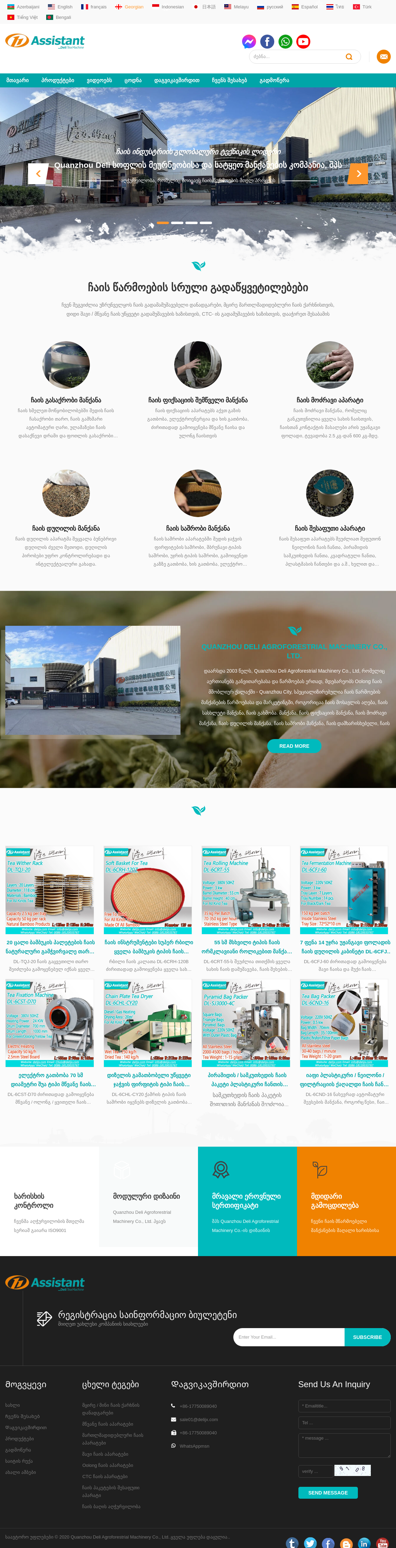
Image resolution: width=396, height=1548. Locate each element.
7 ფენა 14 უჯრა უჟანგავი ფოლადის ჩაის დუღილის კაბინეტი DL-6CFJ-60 (345, 934)
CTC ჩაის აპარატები (105, 1466)
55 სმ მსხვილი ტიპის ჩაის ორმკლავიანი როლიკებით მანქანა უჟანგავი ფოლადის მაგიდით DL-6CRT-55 (246, 934)
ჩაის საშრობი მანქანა (198, 513)
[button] (38, 158)
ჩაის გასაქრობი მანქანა (66, 385)
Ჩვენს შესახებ (229, 65)
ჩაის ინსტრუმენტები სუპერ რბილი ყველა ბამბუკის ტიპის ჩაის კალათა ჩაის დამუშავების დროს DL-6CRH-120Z (149, 934)
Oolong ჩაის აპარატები (107, 1454)
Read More (295, 731)
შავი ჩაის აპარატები (105, 1443)
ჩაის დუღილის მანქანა (66, 513)
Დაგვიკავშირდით (176, 65)
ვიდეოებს (99, 65)
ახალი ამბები (20, 1461)
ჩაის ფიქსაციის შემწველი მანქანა (198, 385)
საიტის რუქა (19, 1450)
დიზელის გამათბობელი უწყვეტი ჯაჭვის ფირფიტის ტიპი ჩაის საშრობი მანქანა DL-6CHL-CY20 (149, 1070)
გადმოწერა (274, 65)
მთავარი (17, 65)
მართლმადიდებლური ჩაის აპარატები (112, 1428)
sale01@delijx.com (199, 1409)
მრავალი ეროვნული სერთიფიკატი (246, 1190)
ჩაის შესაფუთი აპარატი (330, 513)
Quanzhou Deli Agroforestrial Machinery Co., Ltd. (294, 636)
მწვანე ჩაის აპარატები (107, 1413)
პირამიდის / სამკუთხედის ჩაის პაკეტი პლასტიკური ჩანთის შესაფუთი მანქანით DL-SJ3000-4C (247, 1070)
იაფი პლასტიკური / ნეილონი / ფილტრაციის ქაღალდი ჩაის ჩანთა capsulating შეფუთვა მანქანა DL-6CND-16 (345, 1070)
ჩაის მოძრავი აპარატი (330, 385)
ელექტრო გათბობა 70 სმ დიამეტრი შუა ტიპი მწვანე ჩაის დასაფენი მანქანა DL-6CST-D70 (50, 1070)
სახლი (12, 1394)
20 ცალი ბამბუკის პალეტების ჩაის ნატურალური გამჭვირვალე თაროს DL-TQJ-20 (51, 934)
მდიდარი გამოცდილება (335, 1190)
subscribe (367, 1327)
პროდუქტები (57, 65)
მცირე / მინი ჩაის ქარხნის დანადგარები (111, 1398)
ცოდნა (133, 65)
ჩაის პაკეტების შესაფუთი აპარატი (110, 1481)
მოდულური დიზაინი (146, 1186)
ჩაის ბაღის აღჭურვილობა (111, 1496)
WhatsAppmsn (195, 1435)
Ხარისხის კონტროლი (33, 1190)
